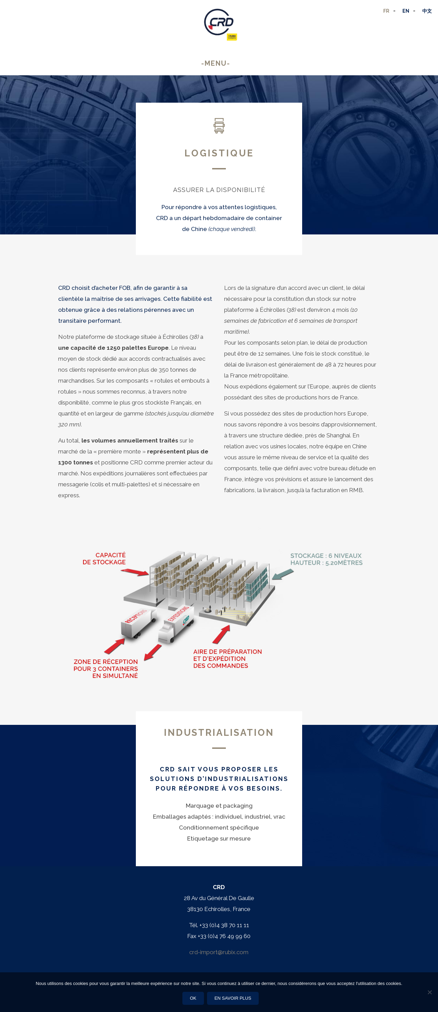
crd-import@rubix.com (218, 952)
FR (386, 11)
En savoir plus (233, 998)
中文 (427, 11)
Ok (193, 998)
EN (405, 11)
